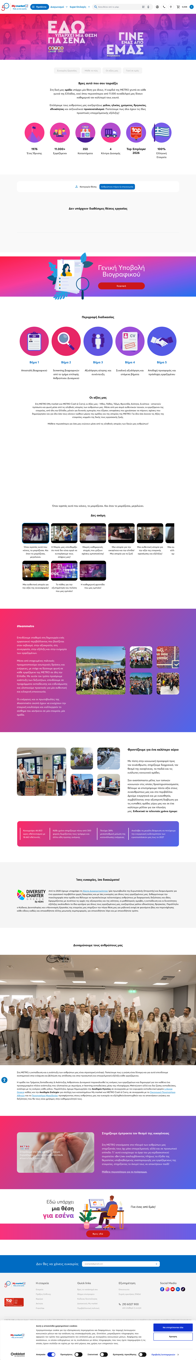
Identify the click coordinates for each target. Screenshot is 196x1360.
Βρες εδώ (98, 1234)
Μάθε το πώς (91, 70)
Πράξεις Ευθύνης (43, 1294)
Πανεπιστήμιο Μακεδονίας (45, 1095)
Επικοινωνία (124, 1289)
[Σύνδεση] (157, 7)
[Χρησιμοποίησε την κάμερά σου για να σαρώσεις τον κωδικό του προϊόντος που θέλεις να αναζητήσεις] (143, 6)
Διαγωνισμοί (59, 7)
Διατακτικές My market (87, 1303)
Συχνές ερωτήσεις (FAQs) (130, 1294)
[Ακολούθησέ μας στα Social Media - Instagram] (167, 1289)
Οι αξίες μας (112, 70)
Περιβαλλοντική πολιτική (88, 1308)
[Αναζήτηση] (95, 7)
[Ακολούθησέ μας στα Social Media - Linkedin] (178, 1289)
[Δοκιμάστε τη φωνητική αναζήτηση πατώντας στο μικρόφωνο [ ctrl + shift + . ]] (148, 6)
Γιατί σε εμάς (132, 70)
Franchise (40, 1308)
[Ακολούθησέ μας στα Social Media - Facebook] (162, 1289)
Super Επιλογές (80, 7)
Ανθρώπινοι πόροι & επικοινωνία (117, 186)
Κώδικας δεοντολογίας (87, 1299)
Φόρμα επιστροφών (85, 1294)
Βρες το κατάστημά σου (87, 1289)
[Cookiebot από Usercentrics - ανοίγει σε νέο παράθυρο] (18, 1355)
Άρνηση (173, 1336)
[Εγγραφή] (156, 1264)
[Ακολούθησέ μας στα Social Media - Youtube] (173, 1289)
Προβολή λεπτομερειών (163, 1354)
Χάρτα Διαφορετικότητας (95, 890)
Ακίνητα (39, 1303)
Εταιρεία (39, 1289)
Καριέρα (39, 1299)
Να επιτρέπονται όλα (173, 1327)
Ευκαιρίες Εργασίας (67, 70)
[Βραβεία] (14, 1302)
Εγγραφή (121, 286)
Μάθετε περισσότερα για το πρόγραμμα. (124, 1171)
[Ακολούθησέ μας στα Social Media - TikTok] (183, 1289)
